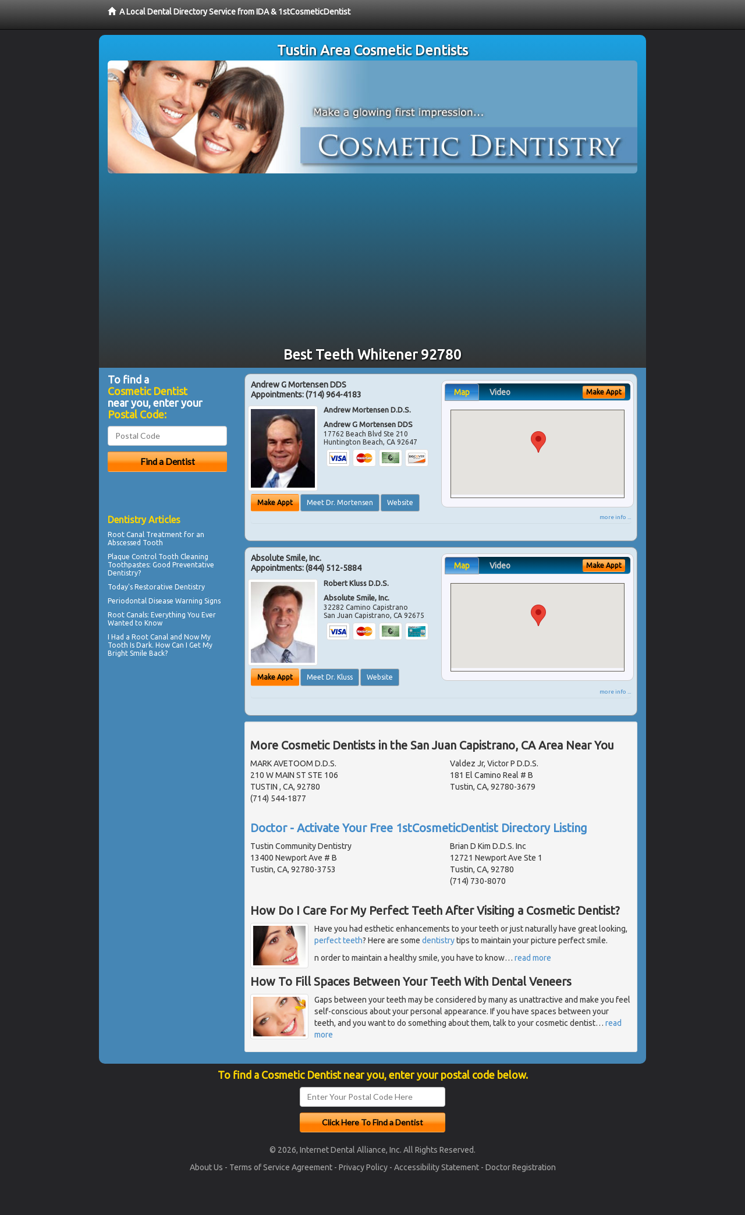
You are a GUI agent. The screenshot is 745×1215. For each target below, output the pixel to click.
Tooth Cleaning (183, 556)
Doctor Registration (520, 1167)
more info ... (615, 517)
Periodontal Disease (140, 601)
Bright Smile (127, 653)
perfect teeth (338, 940)
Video (499, 392)
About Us (206, 1167)
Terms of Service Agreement (280, 1167)
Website (400, 502)
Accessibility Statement (436, 1167)
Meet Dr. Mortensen (340, 502)
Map (462, 392)
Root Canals (127, 615)
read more (533, 957)
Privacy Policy (363, 1167)
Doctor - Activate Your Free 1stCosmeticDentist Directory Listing (418, 827)
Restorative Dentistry (169, 587)
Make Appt (275, 502)
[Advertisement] (372, 260)
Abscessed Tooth (135, 542)
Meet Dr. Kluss (330, 677)
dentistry (438, 940)
